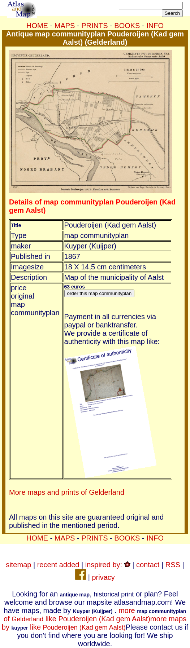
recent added (58, 565)
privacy (103, 577)
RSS (172, 565)
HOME (37, 26)
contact (147, 565)
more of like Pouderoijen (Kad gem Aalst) (95, 615)
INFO (155, 26)
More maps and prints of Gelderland (66, 492)
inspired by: (107, 565)
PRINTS (94, 26)
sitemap (18, 565)
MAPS (65, 26)
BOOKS (127, 26)
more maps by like (94, 623)
